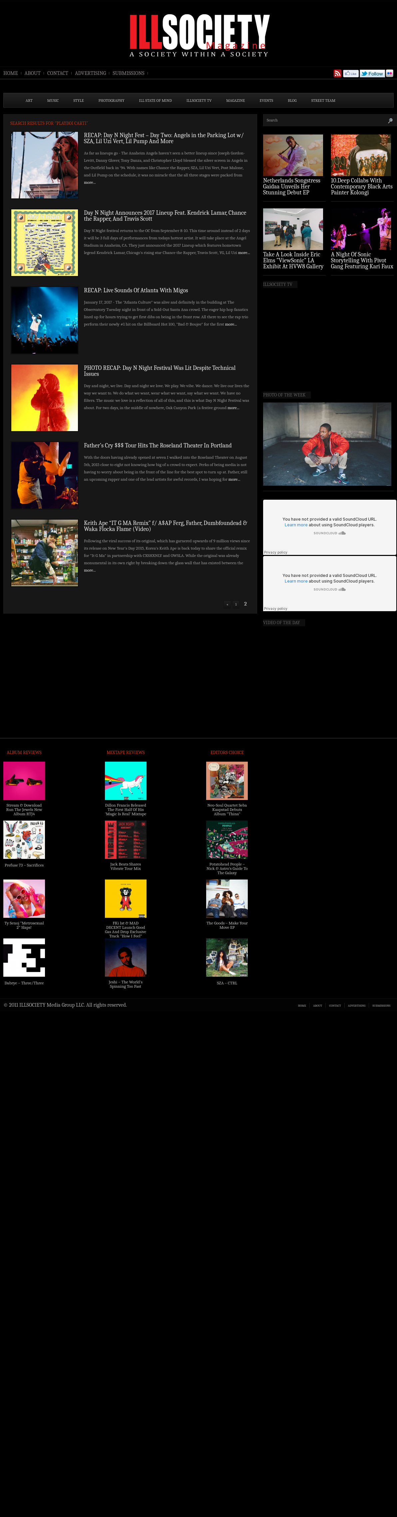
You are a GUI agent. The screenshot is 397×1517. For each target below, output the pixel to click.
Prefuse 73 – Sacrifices (24, 865)
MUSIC (53, 100)
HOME (10, 73)
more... (90, 182)
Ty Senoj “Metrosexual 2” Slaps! (24, 925)
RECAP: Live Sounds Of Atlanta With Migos (137, 290)
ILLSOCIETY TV (199, 100)
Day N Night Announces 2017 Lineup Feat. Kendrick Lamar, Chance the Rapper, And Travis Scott (165, 215)
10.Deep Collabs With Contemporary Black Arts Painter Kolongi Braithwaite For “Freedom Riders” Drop (362, 192)
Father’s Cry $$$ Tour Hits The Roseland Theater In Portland (158, 445)
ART (29, 100)
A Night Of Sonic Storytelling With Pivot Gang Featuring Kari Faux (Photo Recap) (362, 263)
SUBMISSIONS (128, 73)
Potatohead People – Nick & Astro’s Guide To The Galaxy (227, 868)
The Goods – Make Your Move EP (227, 925)
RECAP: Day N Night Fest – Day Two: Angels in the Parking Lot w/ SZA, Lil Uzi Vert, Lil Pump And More (164, 138)
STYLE (79, 100)
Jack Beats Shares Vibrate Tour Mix (125, 866)
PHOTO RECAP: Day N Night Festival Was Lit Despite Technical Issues (159, 371)
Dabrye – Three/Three (24, 982)
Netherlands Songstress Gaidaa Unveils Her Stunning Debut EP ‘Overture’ (291, 189)
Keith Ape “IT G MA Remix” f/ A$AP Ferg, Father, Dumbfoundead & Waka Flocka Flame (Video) (165, 526)
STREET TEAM (323, 100)
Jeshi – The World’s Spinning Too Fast (126, 984)
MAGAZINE (235, 100)
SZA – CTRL (227, 982)
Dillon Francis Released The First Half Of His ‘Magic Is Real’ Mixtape (125, 809)
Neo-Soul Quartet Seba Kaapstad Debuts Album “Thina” (227, 809)
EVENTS (266, 100)
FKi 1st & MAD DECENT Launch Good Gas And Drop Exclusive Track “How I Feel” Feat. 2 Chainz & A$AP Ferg (125, 933)
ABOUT (33, 73)
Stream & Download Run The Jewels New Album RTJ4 (24, 809)
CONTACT (57, 73)
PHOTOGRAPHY (112, 100)
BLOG (292, 100)
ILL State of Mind (155, 100)
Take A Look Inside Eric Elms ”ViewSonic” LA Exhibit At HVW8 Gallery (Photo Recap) (293, 263)
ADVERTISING (90, 73)
